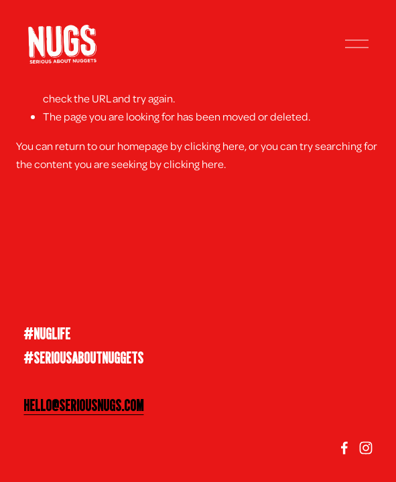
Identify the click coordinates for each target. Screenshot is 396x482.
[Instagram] (366, 448)
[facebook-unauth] (344, 448)
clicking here (214, 146)
